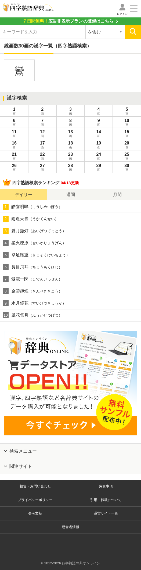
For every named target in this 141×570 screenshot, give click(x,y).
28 (71, 167)
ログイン (122, 13)
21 (14, 156)
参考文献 (35, 513)
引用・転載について (106, 500)
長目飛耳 (32, 267)
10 (127, 122)
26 (14, 167)
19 (99, 145)
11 (14, 134)
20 (127, 145)
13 (71, 134)
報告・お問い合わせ (35, 486)
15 (127, 134)
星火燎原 (34, 243)
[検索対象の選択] (105, 32)
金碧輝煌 (32, 291)
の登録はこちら (68, 21)
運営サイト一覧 (106, 513)
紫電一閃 (32, 279)
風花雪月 (32, 315)
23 (71, 156)
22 (42, 156)
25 (127, 156)
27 (42, 167)
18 (71, 145)
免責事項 (106, 486)
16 (14, 145)
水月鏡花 (34, 303)
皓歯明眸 (32, 207)
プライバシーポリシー (35, 500)
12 (42, 134)
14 (99, 134)
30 (127, 167)
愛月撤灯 (34, 231)
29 (99, 167)
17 (42, 145)
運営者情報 (70, 527)
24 (99, 156)
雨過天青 (31, 219)
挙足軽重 (36, 255)
